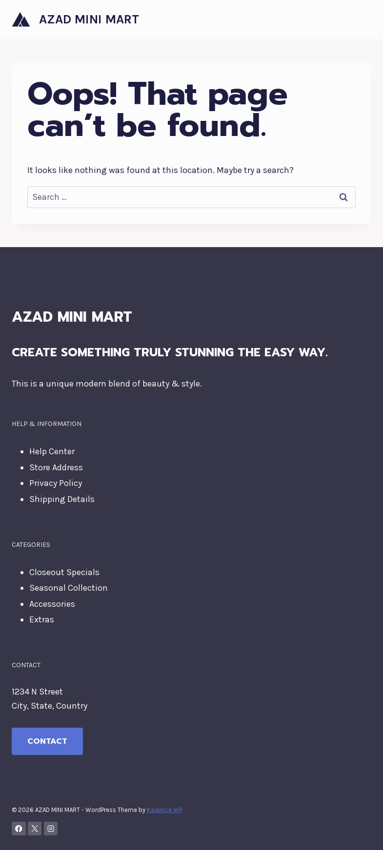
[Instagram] (51, 829)
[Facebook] (19, 829)
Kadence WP (164, 809)
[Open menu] (362, 19)
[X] (35, 829)
